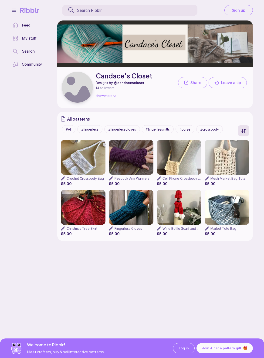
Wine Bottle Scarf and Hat (182, 228)
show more (106, 96)
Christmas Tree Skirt (82, 228)
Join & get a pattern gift (224, 348)
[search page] (24, 51)
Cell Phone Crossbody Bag (183, 178)
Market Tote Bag (223, 228)
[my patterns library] (25, 38)
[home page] (21, 25)
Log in (184, 348)
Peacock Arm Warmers (132, 178)
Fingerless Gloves (128, 228)
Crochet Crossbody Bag (85, 178)
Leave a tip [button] (227, 82)
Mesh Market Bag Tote (228, 178)
